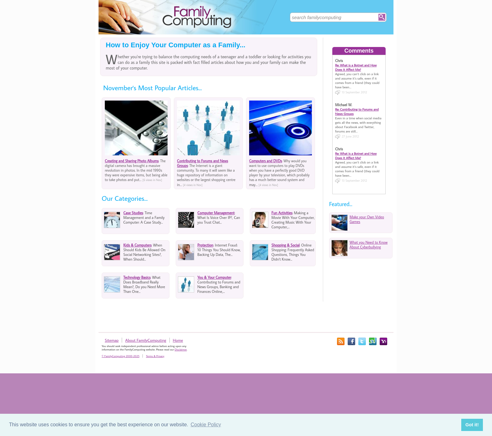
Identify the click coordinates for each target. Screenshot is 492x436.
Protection (205, 245)
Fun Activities (281, 212)
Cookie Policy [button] (205, 424)
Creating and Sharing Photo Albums (131, 160)
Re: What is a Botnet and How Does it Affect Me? (356, 67)
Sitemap (112, 340)
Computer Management (215, 212)
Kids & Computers (137, 245)
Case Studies (133, 212)
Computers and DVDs (265, 160)
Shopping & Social (285, 245)
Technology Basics (137, 277)
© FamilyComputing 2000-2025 (120, 356)
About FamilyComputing (145, 340)
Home (178, 340)
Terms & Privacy (155, 356)
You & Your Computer (214, 277)
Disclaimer (181, 349)
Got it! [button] (472, 424)
